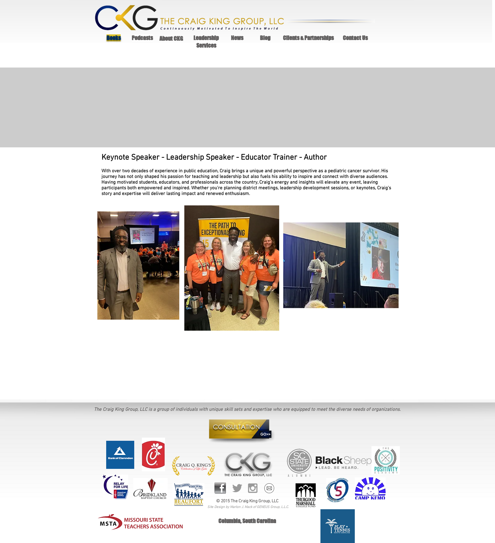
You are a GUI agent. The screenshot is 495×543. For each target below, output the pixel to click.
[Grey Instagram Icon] (252, 488)
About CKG (171, 38)
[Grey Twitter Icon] (237, 488)
